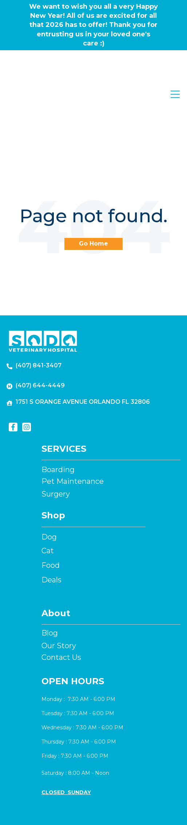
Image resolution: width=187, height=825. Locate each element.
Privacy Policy (123, 809)
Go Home (93, 193)
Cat (47, 501)
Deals (51, 530)
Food (50, 515)
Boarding (58, 420)
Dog (49, 487)
